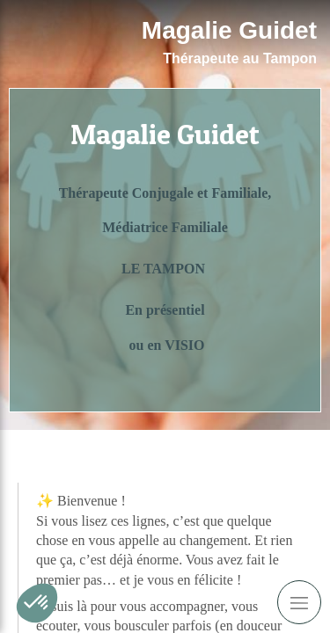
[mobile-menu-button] (299, 602)
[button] (37, 603)
